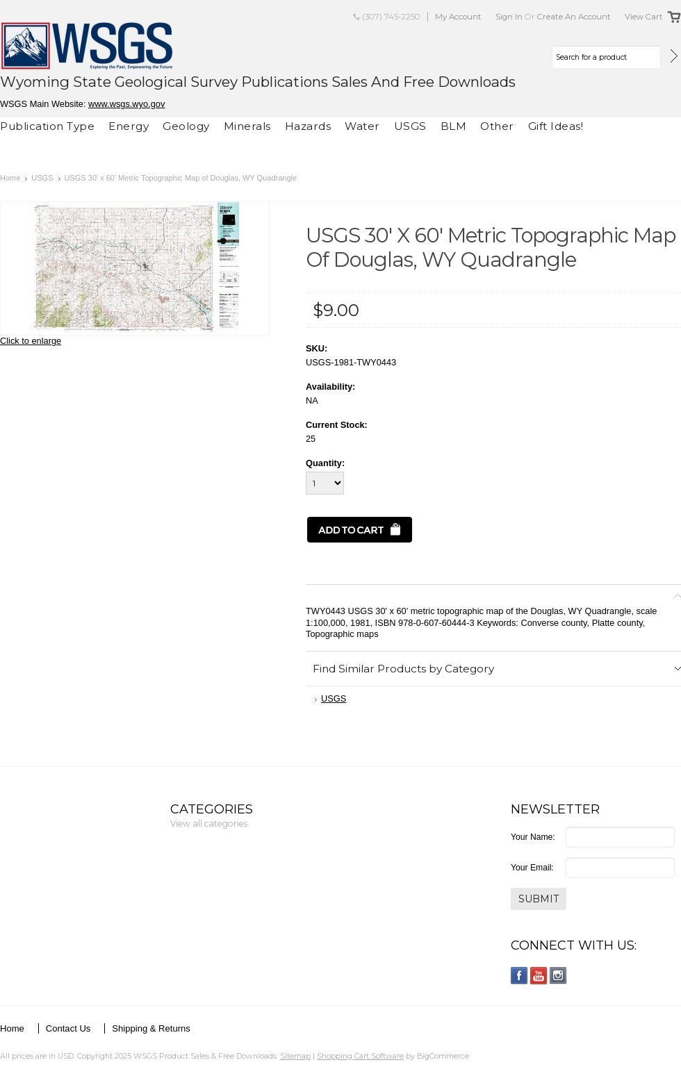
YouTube (539, 975)
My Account (458, 17)
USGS (410, 126)
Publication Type (47, 126)
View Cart (644, 17)
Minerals (247, 126)
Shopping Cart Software (360, 1056)
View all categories (208, 823)
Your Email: (532, 867)
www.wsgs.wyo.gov (126, 104)
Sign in (509, 17)
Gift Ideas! (556, 126)
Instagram (558, 975)
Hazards (308, 126)
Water (362, 126)
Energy (128, 126)
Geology (186, 126)
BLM (454, 126)
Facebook (519, 975)
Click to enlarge (30, 341)
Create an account (574, 17)
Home (10, 178)
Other (497, 126)
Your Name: (533, 837)
